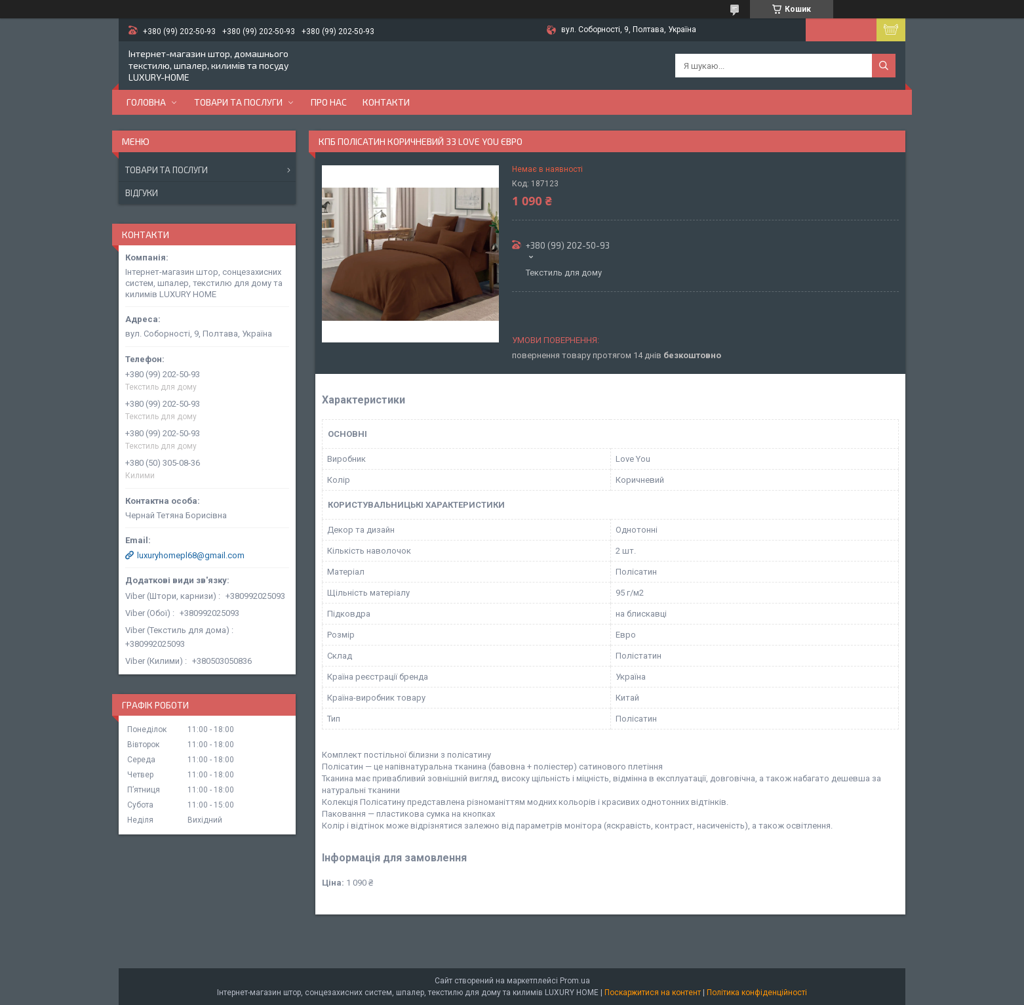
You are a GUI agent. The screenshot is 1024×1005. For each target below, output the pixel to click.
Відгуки (141, 193)
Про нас (329, 102)
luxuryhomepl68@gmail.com (191, 555)
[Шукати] (884, 65)
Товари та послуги (238, 102)
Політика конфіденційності (757, 992)
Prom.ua (575, 980)
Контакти (386, 102)
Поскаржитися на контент (652, 992)
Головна (146, 102)
